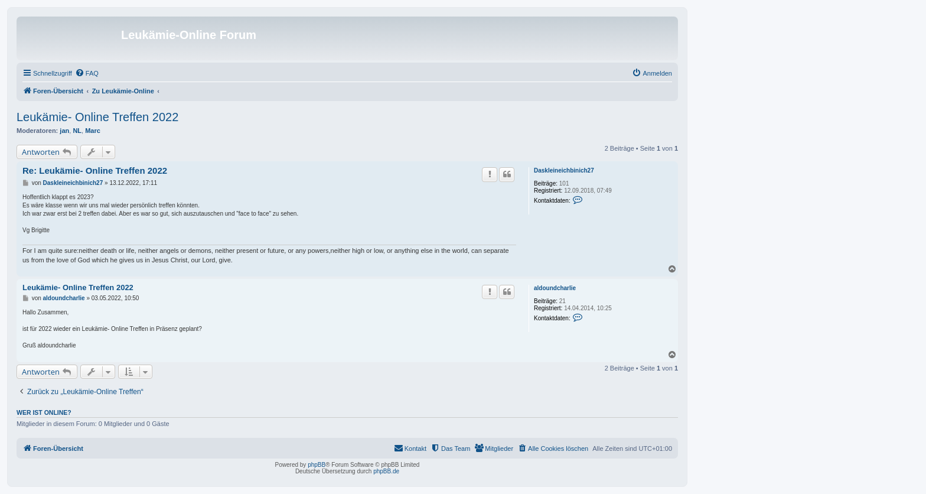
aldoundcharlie (555, 288)
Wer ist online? (44, 412)
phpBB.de (386, 471)
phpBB (316, 465)
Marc (92, 130)
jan (64, 130)
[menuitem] (87, 73)
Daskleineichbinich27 (564, 170)
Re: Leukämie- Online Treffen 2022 (94, 170)
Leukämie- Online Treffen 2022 (97, 117)
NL (77, 130)
